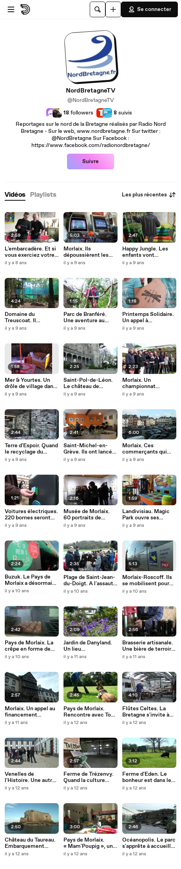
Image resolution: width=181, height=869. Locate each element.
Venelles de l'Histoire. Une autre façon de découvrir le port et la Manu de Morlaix (31, 777)
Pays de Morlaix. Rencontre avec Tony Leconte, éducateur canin (90, 712)
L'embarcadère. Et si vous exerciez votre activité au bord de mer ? (30, 252)
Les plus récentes (149, 195)
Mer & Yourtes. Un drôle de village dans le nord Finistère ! (30, 383)
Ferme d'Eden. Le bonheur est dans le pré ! (146, 777)
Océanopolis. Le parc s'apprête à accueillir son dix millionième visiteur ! (149, 843)
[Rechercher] (97, 9)
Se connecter (149, 9)
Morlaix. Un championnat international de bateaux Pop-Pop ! (145, 383)
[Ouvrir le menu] (11, 9)
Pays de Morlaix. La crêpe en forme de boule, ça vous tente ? (29, 646)
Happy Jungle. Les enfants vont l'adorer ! (145, 252)
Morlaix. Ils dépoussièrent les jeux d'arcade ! (86, 252)
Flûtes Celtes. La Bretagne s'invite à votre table (145, 712)
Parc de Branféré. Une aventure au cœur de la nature (85, 317)
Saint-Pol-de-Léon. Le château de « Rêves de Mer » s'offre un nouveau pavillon (88, 383)
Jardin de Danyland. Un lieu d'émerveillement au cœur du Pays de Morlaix (89, 646)
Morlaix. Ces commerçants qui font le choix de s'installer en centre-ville (148, 449)
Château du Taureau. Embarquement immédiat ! (30, 843)
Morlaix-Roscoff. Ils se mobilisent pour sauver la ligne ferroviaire (147, 580)
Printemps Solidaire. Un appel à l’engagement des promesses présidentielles (148, 317)
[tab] (15, 195)
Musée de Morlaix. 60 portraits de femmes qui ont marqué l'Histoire (86, 514)
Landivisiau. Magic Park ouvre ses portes (146, 514)
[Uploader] (113, 9)
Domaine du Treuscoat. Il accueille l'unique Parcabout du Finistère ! (27, 317)
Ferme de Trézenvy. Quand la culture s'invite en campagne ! (88, 777)
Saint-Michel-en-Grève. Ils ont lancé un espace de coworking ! (87, 449)
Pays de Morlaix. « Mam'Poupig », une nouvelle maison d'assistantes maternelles (89, 843)
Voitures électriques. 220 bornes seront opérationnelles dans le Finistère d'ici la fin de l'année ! (32, 514)
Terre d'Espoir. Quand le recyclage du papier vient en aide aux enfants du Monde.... (31, 449)
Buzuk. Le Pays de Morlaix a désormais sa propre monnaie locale (30, 580)
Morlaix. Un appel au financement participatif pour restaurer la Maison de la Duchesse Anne (31, 712)
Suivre (90, 161)
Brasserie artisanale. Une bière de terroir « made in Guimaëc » (148, 646)
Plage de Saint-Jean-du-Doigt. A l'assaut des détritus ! (89, 580)
